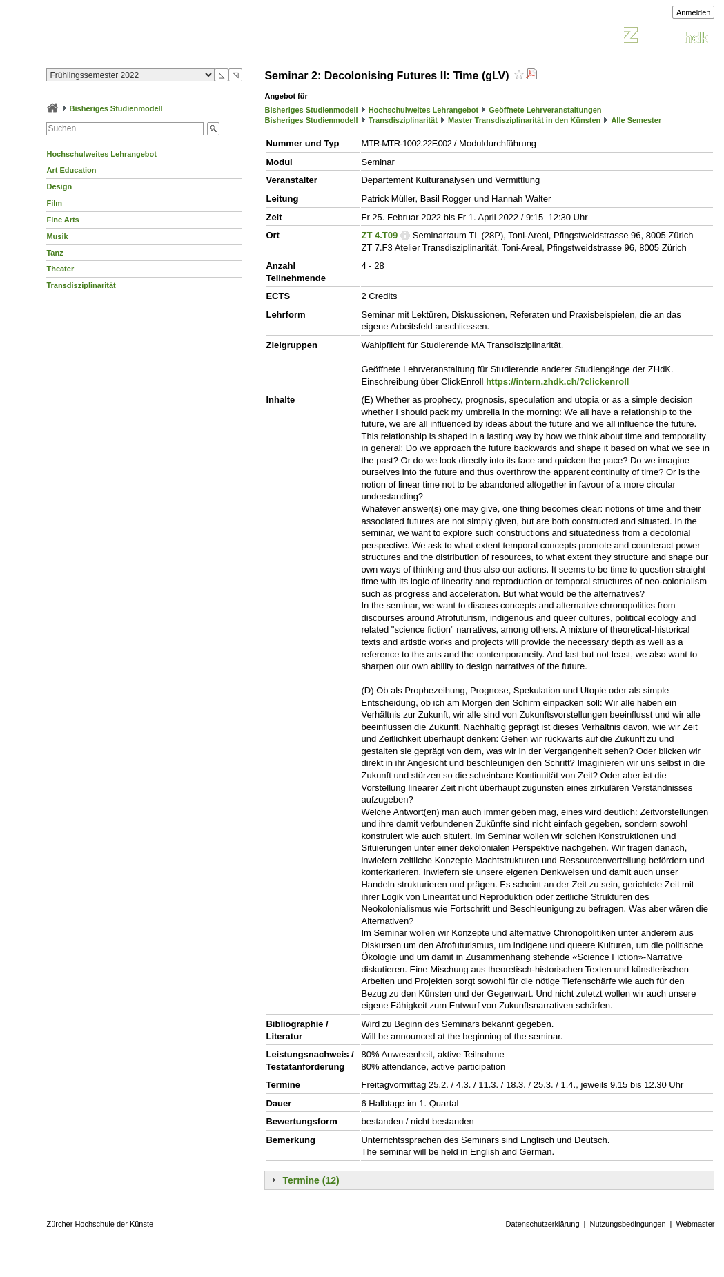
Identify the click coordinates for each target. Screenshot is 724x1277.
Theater (60, 269)
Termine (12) (310, 1180)
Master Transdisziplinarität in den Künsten (524, 120)
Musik (57, 236)
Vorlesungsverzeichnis (147, 37)
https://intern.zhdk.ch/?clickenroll (557, 381)
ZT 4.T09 (379, 235)
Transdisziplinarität (80, 285)
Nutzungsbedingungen (627, 1224)
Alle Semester (636, 120)
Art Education (71, 170)
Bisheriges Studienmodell (116, 108)
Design (59, 186)
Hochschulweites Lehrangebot (101, 154)
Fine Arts (62, 219)
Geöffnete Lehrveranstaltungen (545, 110)
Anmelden (693, 12)
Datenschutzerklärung (543, 1224)
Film (54, 203)
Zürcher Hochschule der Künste (99, 1224)
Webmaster (695, 1224)
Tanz (54, 253)
